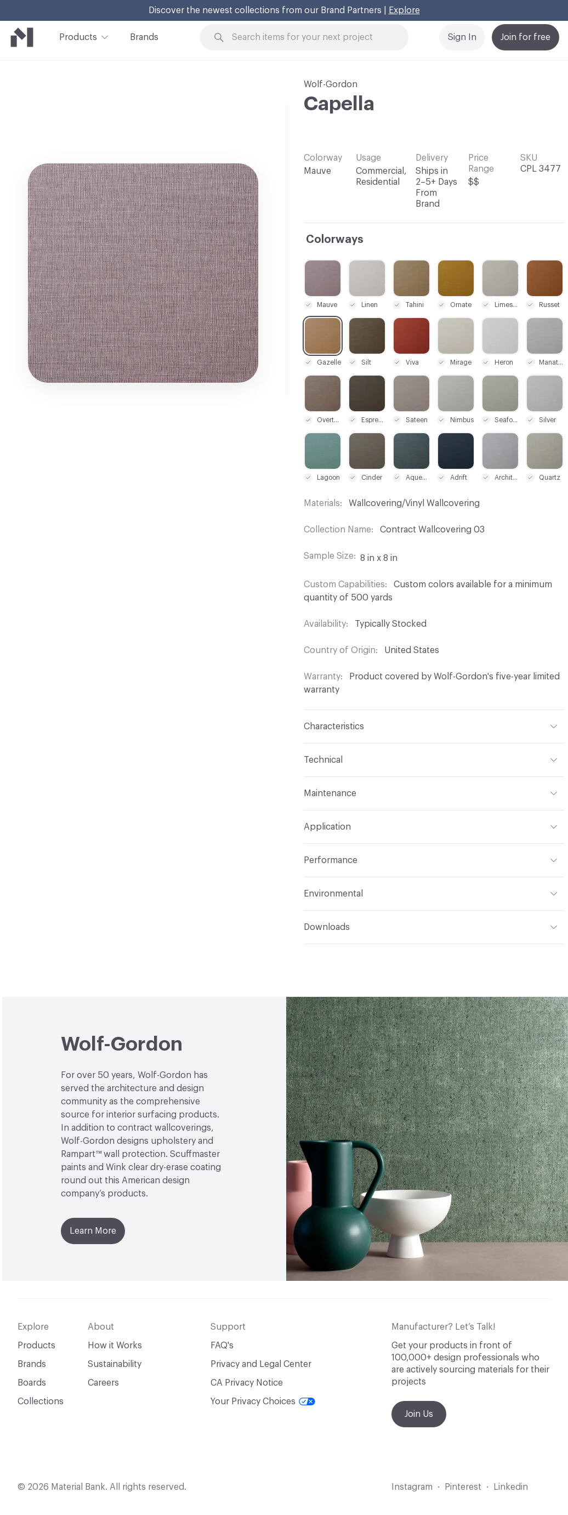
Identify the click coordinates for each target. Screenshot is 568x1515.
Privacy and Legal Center (261, 1364)
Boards (32, 1382)
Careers (103, 1382)
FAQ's (222, 1345)
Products (78, 36)
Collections (41, 1401)
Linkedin (510, 1487)
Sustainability (114, 1364)
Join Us (419, 1414)
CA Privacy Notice (247, 1382)
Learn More (93, 1231)
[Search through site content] (310, 37)
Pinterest (463, 1487)
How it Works (115, 1345)
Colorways (334, 239)
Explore (404, 10)
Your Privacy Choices (263, 1401)
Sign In (462, 37)
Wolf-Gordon (330, 84)
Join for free (525, 37)
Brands (144, 37)
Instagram (412, 1487)
